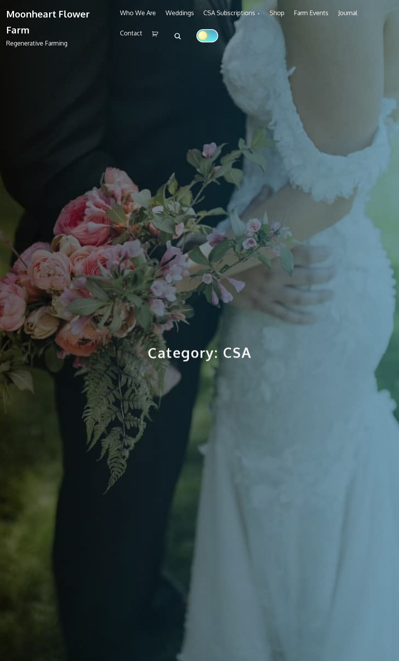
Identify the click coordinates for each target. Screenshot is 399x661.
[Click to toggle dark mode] (254, 41)
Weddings (189, 16)
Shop (298, 16)
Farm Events (338, 16)
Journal (132, 42)
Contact (169, 42)
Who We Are (141, 16)
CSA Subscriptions (244, 16)
